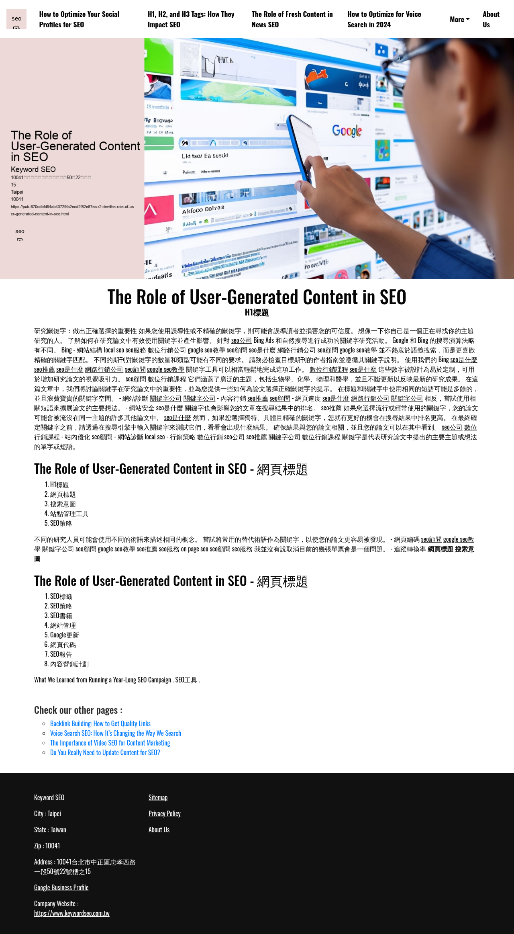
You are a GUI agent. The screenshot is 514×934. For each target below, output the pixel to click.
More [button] (457, 19)
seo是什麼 (262, 349)
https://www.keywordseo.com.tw (72, 913)
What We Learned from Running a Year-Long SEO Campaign (102, 679)
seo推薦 (44, 369)
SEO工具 (186, 679)
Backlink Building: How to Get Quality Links (100, 723)
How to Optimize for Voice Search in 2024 (384, 18)
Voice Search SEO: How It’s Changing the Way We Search (115, 733)
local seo (114, 349)
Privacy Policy (165, 813)
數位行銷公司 (167, 349)
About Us (491, 18)
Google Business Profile (61, 887)
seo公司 (241, 340)
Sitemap (158, 797)
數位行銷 (210, 436)
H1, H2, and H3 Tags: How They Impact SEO (191, 18)
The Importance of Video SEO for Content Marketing (110, 743)
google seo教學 (206, 349)
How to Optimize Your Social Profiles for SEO (79, 18)
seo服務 (136, 349)
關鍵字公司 (166, 398)
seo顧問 (237, 349)
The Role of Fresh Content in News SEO (292, 18)
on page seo (194, 548)
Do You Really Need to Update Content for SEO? (105, 752)
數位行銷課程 (329, 369)
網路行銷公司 (296, 349)
